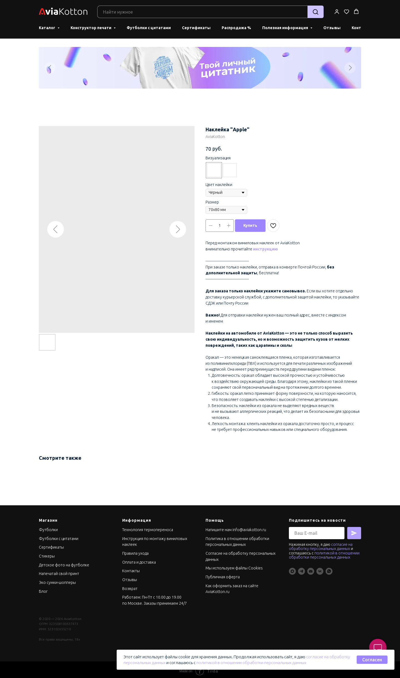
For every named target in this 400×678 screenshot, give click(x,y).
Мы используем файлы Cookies (234, 565)
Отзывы (332, 26)
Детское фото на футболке (64, 562)
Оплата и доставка (139, 559)
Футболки (48, 527)
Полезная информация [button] (285, 26)
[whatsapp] (329, 568)
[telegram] (301, 568)
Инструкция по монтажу (144, 536)
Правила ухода (135, 550)
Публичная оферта (223, 574)
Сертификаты (196, 26)
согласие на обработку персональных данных (320, 543)
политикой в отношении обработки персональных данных (251, 662)
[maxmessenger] (292, 568)
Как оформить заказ (224, 583)
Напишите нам (219, 527)
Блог (43, 588)
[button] (336, 10)
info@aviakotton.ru (249, 527)
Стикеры (47, 553)
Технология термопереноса (147, 527)
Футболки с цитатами (149, 26)
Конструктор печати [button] (91, 26)
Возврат (130, 586)
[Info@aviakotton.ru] (310, 568)
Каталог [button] (47, 26)
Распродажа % (236, 26)
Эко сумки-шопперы (57, 579)
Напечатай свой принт (59, 571)
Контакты (131, 568)
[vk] (319, 568)
